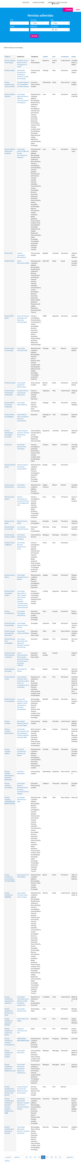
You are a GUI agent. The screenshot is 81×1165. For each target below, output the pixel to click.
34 (35, 1157)
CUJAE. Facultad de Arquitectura (22, 1003)
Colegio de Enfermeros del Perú (22, 1031)
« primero (8, 1157)
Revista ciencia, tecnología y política (10, 593)
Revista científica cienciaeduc (8, 785)
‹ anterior (17, 1157)
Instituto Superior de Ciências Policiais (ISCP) (22, 467)
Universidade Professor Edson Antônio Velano (22, 895)
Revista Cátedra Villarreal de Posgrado (10, 151)
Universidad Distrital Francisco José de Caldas (22, 723)
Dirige (74, 56)
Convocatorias (38, 2)
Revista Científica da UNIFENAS (9, 895)
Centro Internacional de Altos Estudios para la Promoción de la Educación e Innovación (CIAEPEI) (23, 659)
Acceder (55, 3)
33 (30, 1157)
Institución (33, 26)
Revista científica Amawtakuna (9, 731)
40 (60, 1157)
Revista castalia (10, 70)
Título (12, 20)
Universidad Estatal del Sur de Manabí (22, 577)
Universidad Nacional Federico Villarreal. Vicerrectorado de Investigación (23, 98)
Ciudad (12, 26)
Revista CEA (8, 253)
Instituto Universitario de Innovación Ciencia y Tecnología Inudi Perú (23, 501)
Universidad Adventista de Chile (21, 799)
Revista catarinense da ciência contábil (10, 84)
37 (47, 1157)
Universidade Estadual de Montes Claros (21, 385)
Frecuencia (54, 26)
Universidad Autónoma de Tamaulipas (21, 447)
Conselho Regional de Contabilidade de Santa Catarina (23, 84)
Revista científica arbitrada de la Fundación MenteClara (9, 776)
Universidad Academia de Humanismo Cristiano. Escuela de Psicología (22, 74)
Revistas (26, 2)
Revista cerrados (10, 383)
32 (26, 1157)
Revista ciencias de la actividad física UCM (10, 633)
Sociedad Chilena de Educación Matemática (22, 393)
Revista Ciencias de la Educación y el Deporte (10, 655)
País (52, 20)
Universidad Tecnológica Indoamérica (21, 613)
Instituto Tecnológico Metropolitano (21, 255)
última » (7, 1161)
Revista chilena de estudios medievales (9, 405)
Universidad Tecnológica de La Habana (23, 999)
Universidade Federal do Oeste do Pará (22, 625)
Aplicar (34, 36)
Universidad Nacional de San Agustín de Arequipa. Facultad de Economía (23, 643)
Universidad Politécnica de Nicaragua (21, 537)
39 (56, 1157)
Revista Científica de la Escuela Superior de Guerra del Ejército (10, 1091)
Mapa (78, 10)
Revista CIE (8, 445)
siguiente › (70, 1157)
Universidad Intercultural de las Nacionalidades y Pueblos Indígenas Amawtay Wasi (23, 733)
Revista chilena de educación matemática (9, 393)
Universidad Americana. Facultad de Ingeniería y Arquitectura (21, 1069)
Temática (33, 20)
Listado (69, 10)
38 (51, 1157)
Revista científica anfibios (7, 751)
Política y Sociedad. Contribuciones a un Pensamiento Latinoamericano (22, 603)
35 (39, 1157)
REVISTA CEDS (9, 261)
